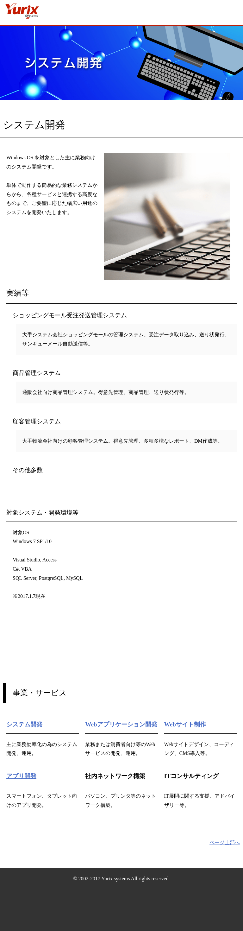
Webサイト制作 (185, 724)
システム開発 (24, 724)
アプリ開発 (21, 776)
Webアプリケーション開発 (121, 724)
